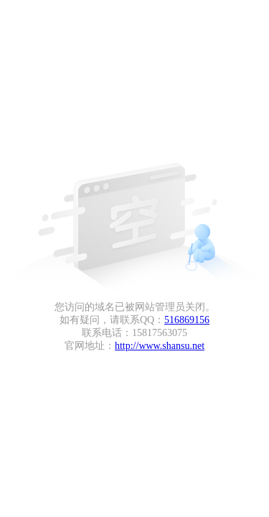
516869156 (186, 320)
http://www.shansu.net (159, 345)
